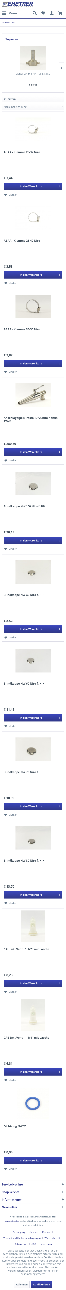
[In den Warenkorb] (33, 186)
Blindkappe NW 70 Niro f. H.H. (24, 772)
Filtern (10, 99)
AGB (34, 1244)
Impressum (46, 1244)
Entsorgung (19, 1232)
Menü (9, 12)
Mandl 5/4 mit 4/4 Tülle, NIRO (33, 73)
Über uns (33, 1232)
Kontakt (46, 1232)
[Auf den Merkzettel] (10, 195)
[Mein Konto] (51, 13)
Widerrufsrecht (52, 1238)
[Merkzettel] (43, 13)
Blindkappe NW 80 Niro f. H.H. (24, 861)
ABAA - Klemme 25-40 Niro (22, 241)
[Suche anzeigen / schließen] (34, 13)
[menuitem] (9, 13)
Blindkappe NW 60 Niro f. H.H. (24, 683)
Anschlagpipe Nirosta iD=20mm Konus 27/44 (31, 419)
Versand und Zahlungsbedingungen (22, 1238)
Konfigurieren (41, 1284)
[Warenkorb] (60, 13)
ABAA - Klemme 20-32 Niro (22, 152)
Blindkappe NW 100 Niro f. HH (24, 506)
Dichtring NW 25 (15, 1126)
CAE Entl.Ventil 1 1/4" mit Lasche (26, 1038)
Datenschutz (21, 1244)
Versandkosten (12, 1220)
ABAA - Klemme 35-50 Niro (22, 329)
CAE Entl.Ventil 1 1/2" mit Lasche (26, 949)
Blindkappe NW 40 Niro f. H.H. (24, 595)
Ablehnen (22, 1284)
